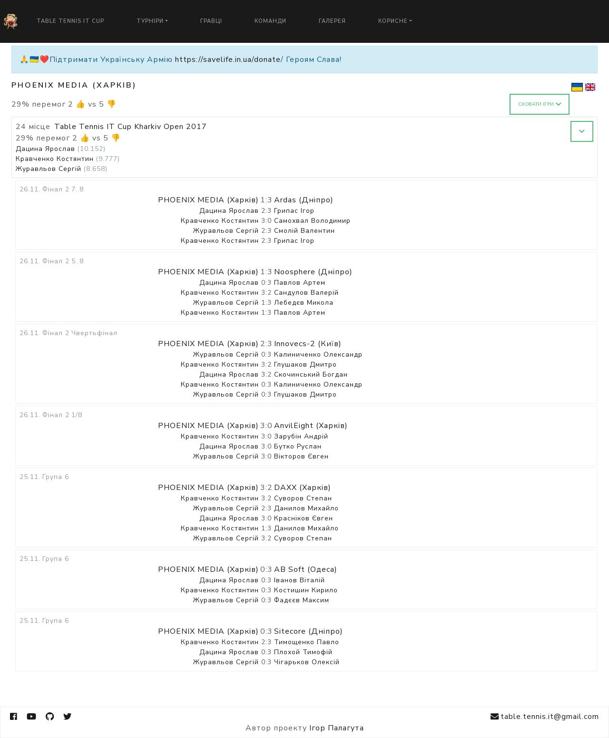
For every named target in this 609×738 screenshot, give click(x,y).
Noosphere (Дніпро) (313, 272)
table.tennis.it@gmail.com (545, 716)
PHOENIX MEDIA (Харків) (208, 200)
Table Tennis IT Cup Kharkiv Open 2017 (130, 126)
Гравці (211, 21)
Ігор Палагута (336, 728)
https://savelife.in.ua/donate (228, 59)
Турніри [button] (150, 21)
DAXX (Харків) (302, 487)
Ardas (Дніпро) (304, 200)
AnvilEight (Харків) (311, 425)
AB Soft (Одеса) (305, 569)
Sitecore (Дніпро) (308, 631)
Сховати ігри (539, 104)
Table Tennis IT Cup (70, 21)
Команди (270, 21)
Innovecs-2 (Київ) (308, 344)
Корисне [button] (393, 21)
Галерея (332, 21)
